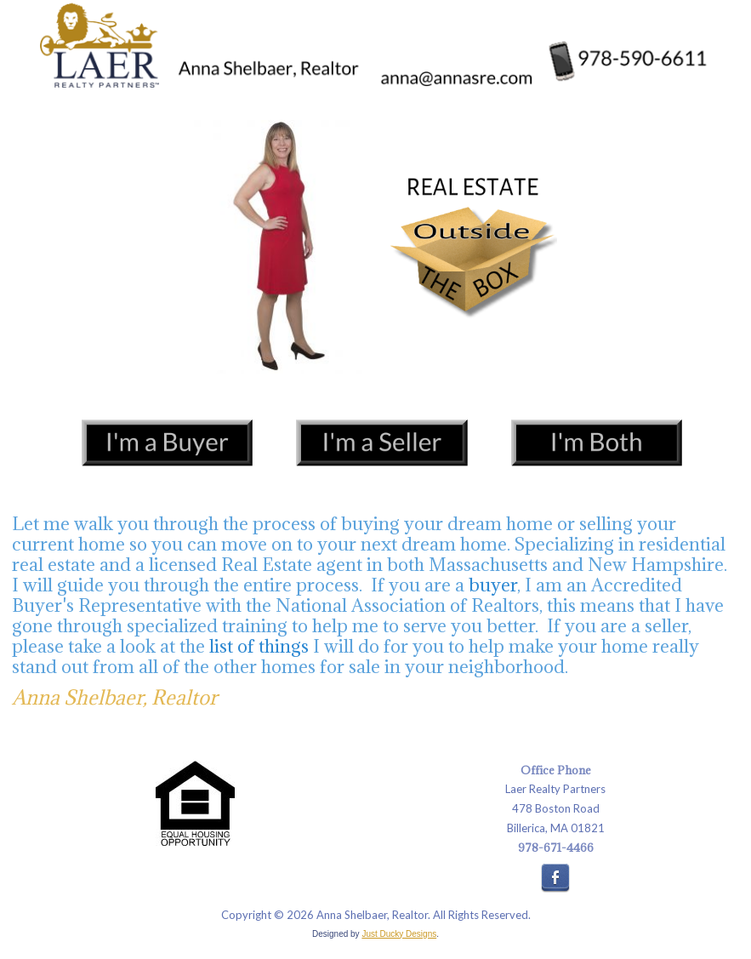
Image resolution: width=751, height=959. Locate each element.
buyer (493, 585)
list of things (259, 646)
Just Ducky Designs (398, 934)
